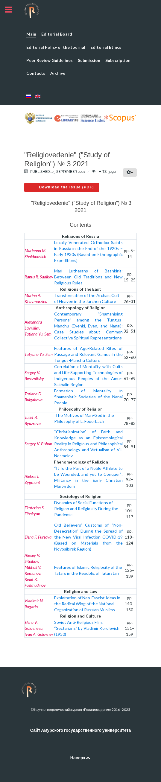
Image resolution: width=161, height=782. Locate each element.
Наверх (80, 757)
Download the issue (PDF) (66, 187)
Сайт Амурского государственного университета (80, 730)
